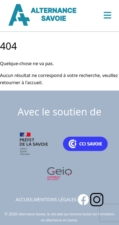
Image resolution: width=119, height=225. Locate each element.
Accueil (25, 200)
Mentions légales (55, 200)
